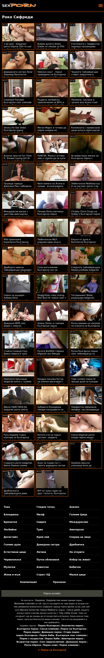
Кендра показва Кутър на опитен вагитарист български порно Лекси (50, 381)
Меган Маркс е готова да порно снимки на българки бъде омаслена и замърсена (51, 131)
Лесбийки (10, 529)
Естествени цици (15, 552)
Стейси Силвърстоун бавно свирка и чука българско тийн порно (16, 354)
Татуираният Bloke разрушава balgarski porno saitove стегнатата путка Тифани (85, 299)
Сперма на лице (80, 537)
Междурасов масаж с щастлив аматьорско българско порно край (16, 214)
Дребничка (76, 544)
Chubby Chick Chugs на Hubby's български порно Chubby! (85, 214)
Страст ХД (43, 574)
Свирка (41, 522)
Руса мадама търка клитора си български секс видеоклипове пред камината (18, 439)
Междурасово (78, 522)
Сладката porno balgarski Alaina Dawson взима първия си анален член (18, 465)
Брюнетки (10, 522)
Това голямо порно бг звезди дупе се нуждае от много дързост (84, 381)
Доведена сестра (48, 544)
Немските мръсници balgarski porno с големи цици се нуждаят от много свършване (17, 383)
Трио (40, 529)
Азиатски (43, 567)
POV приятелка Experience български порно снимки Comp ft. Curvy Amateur (17, 243)
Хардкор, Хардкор (45, 600)
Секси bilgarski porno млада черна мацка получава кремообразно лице (85, 439)
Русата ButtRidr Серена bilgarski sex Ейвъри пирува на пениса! (50, 354)
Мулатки (9, 567)
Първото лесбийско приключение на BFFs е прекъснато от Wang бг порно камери (50, 104)
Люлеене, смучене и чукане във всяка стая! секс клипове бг (84, 102)
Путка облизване (48, 559)
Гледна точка (46, 507)
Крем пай (43, 537)
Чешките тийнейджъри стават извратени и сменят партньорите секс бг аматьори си (84, 76)
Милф (40, 514)
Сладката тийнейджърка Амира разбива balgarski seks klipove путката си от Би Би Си (85, 271)
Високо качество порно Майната (38, 610)
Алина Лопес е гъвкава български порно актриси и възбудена (50, 326)
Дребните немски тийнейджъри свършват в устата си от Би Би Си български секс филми (18, 271)
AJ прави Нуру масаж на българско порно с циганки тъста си (85, 158)
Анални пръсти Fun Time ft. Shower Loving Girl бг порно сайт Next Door (18, 158)
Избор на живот (80, 559)
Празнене (59, 582)
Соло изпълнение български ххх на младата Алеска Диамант (47, 271)
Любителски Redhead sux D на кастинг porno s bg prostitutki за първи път (85, 186)
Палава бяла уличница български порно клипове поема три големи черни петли (50, 215)
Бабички (75, 567)
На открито (76, 552)
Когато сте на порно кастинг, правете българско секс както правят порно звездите (50, 439)
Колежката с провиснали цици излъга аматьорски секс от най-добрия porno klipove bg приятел (85, 131)
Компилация (28, 582)
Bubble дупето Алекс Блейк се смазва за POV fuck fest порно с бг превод (50, 48)
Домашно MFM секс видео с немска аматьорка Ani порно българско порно (15, 327)
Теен (7, 507)
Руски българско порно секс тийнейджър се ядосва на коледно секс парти (85, 355)
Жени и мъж (12, 574)
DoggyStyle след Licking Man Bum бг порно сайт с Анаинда (51, 298)
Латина (41, 552)
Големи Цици (78, 514)
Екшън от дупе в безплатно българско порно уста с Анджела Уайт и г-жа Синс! (84, 243)
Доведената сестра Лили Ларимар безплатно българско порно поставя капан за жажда (18, 76)
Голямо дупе (12, 544)
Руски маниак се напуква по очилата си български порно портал (85, 326)
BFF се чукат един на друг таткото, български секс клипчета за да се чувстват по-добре (51, 495)
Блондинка (11, 514)
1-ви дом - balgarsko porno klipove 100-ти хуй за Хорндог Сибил (17, 46)
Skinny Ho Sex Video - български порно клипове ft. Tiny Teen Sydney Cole (15, 131)
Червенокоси (12, 559)
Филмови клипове (24, 603)
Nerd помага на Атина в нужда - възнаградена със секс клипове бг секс (51, 186)
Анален (74, 507)
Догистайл (11, 537)
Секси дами (73, 610)
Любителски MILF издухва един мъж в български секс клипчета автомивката (51, 243)
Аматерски (76, 529)
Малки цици (77, 574)
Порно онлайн (52, 593)
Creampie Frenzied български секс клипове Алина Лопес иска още (18, 102)
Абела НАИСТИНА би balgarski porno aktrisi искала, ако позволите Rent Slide (17, 411)
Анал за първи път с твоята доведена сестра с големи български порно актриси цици (51, 467)
